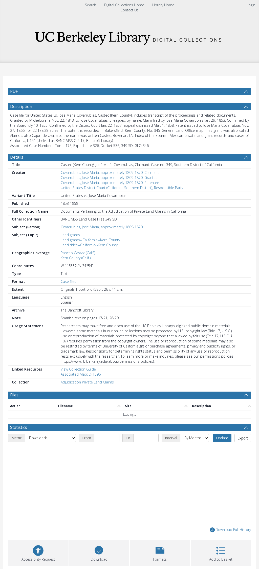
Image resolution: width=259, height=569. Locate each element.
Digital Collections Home (124, 5)
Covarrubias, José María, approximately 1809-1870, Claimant (110, 172)
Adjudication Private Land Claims (87, 382)
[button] (160, 552)
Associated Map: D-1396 (81, 374)
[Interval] (194, 438)
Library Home (163, 5)
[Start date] (106, 438)
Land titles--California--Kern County (89, 245)
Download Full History (230, 530)
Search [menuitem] (90, 5)
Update (222, 437)
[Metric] (50, 438)
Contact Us (129, 10)
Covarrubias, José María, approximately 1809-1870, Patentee (110, 182)
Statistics (18, 427)
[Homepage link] (129, 37)
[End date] (146, 438)
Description (21, 106)
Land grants (70, 234)
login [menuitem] (251, 5)
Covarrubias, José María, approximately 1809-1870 (102, 227)
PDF (14, 91)
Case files (68, 281)
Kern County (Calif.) (76, 257)
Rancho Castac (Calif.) (78, 252)
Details (16, 157)
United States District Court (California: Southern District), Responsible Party (122, 187)
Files (14, 395)
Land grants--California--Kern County (90, 239)
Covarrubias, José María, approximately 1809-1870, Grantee (109, 177)
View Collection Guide (78, 369)
